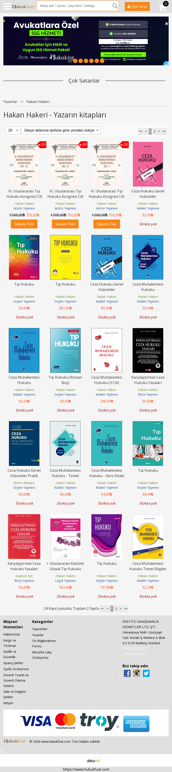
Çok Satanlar (84, 80)
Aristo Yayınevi (24, 208)
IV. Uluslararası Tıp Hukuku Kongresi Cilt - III (24, 196)
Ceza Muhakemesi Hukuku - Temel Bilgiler (65, 476)
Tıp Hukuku (24, 284)
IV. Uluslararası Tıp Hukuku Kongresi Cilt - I (107, 196)
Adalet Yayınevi (148, 208)
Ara (115, 6)
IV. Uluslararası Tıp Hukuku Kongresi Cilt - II (65, 196)
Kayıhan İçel (24, 576)
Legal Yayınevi (65, 580)
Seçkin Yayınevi (24, 301)
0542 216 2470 (133, 648)
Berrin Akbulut (24, 483)
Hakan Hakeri (24, 203)
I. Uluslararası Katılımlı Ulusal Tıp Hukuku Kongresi (65, 569)
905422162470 (136, 654)
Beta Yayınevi (148, 394)
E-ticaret (79, 760)
